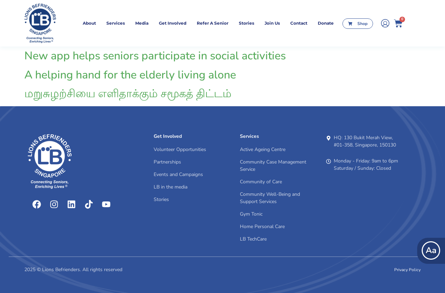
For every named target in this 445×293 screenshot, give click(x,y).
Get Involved (172, 23)
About (89, 23)
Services (115, 23)
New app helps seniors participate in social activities (155, 55)
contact (298, 23)
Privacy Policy (407, 270)
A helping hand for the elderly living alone (130, 74)
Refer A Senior (212, 23)
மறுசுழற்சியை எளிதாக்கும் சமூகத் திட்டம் (128, 93)
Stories (246, 23)
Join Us (272, 23)
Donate (326, 23)
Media (141, 23)
